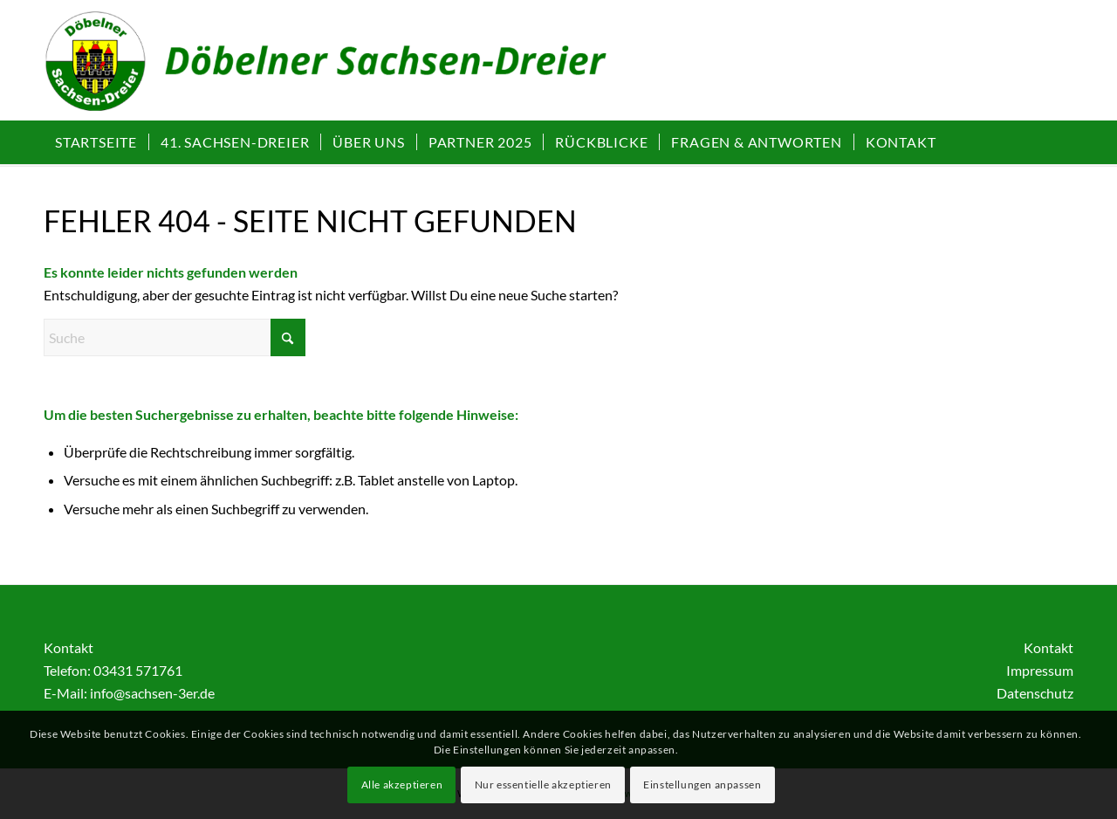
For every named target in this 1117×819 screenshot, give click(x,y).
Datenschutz (1035, 693)
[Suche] (174, 337)
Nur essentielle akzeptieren (543, 784)
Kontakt (1048, 647)
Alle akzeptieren (402, 784)
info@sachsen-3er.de (152, 693)
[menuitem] (96, 142)
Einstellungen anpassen (702, 784)
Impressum (1039, 670)
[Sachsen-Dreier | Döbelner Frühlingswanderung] (346, 69)
